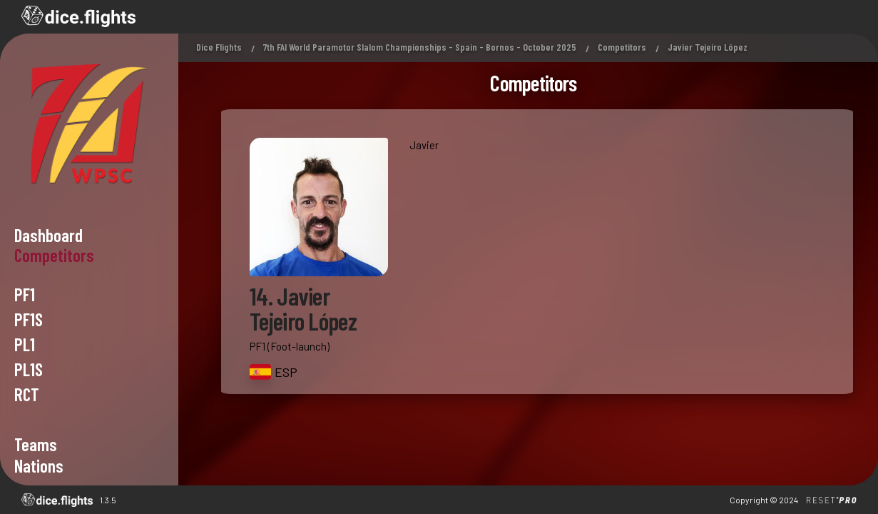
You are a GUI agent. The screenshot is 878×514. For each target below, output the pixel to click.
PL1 (24, 344)
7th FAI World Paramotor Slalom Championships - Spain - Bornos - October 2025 (419, 47)
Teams (35, 444)
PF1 (24, 294)
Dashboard (48, 234)
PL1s (28, 369)
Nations (38, 465)
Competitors (622, 47)
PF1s (28, 319)
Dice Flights (219, 47)
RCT (26, 394)
